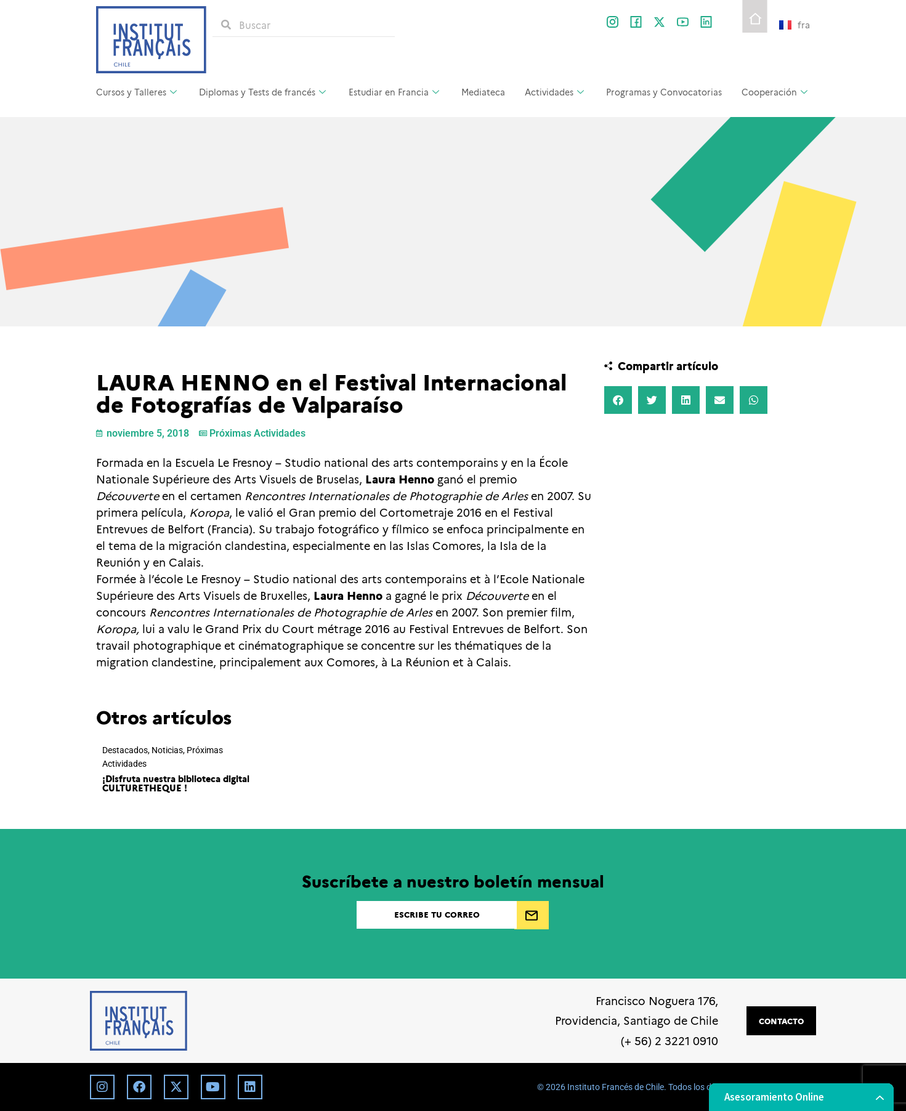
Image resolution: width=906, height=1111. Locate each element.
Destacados (125, 750)
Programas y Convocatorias (664, 92)
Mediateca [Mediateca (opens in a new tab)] (483, 92)
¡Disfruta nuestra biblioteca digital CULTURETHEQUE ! (175, 782)
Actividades (556, 92)
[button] (618, 400)
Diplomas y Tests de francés (264, 92)
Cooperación (776, 92)
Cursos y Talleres (138, 92)
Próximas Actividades (257, 433)
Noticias (167, 750)
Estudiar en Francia (395, 92)
